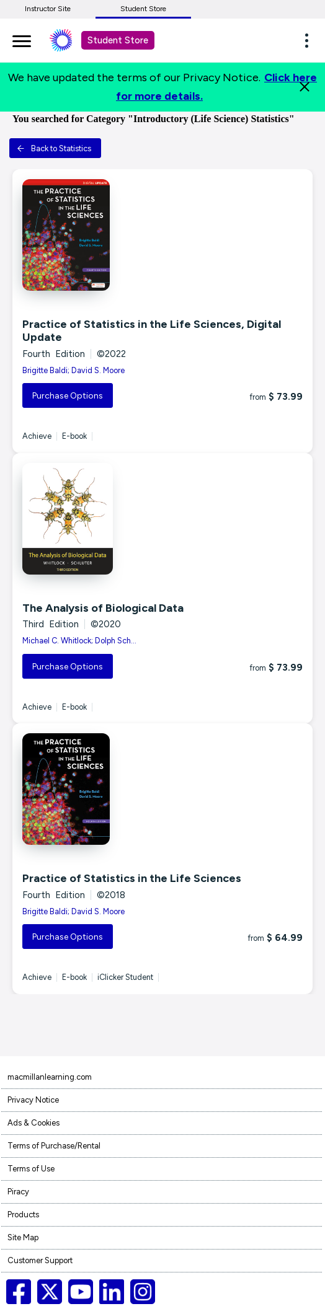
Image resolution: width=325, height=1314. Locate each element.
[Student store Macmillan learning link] (70, 40)
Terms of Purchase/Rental (53, 1145)
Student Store (143, 8)
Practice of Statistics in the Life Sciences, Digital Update (151, 331)
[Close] (304, 87)
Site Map (22, 1237)
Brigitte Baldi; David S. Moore (73, 370)
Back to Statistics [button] (54, 148)
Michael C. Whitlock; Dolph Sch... (79, 640)
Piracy (18, 1191)
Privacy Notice (33, 1100)
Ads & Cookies (33, 1122)
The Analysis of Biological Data (103, 608)
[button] (310, 40)
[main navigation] (21, 39)
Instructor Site (48, 8)
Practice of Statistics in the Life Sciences (131, 878)
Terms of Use (31, 1168)
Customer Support (40, 1260)
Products (23, 1214)
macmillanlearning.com (49, 1077)
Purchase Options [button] (67, 395)
